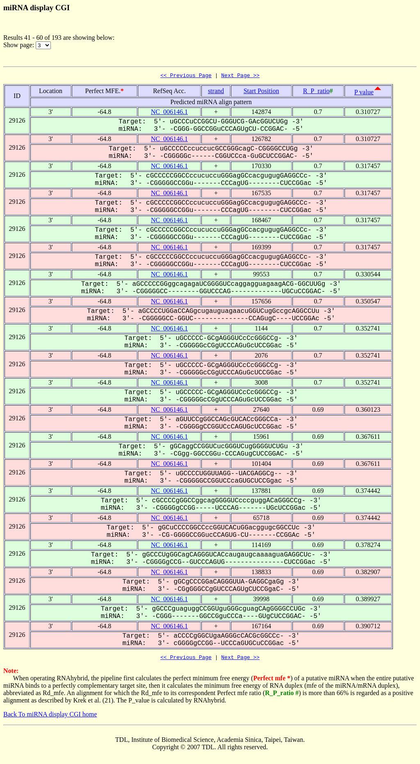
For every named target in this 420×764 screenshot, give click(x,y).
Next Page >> (240, 76)
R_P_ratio (316, 92)
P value (364, 93)
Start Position (261, 92)
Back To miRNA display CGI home (50, 716)
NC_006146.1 (169, 112)
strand (216, 92)
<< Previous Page (186, 76)
